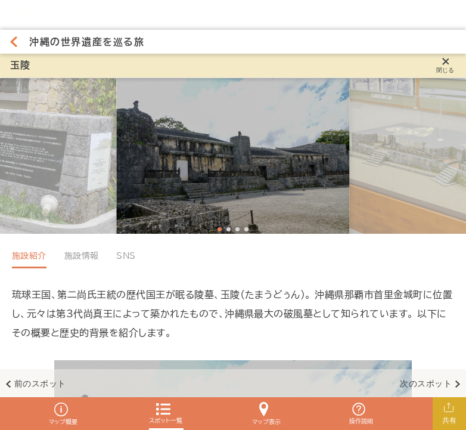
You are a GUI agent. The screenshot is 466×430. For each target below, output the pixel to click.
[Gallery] (233, 156)
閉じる (445, 70)
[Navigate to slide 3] (237, 229)
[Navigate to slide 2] (228, 229)
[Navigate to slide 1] (219, 229)
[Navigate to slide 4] (246, 229)
